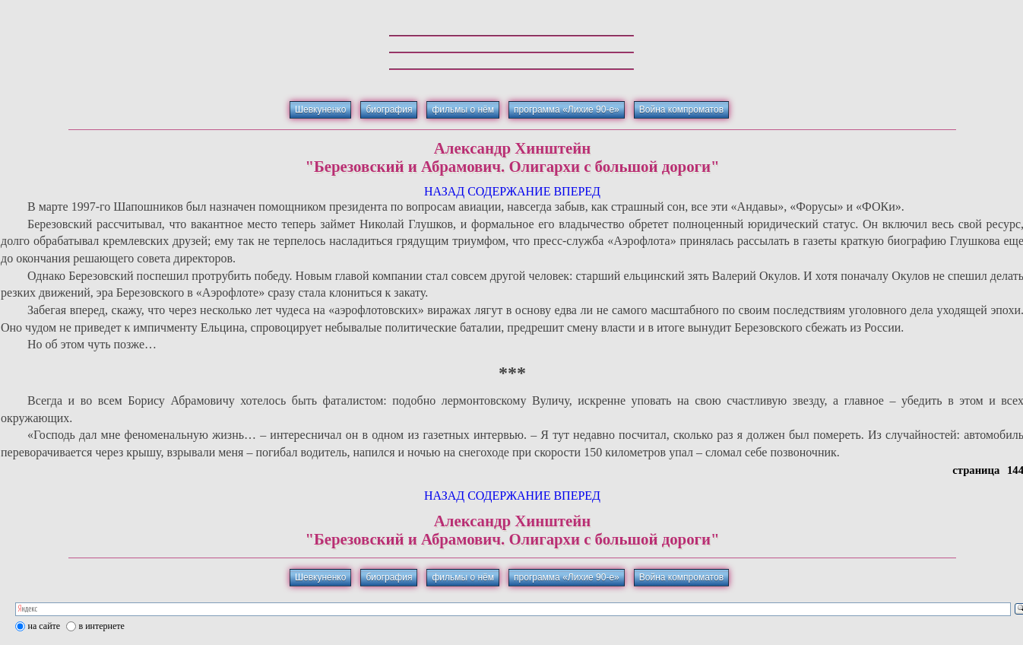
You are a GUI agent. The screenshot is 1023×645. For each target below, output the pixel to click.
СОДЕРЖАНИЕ (508, 191)
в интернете (102, 626)
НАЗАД (444, 191)
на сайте (44, 626)
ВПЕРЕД (576, 191)
